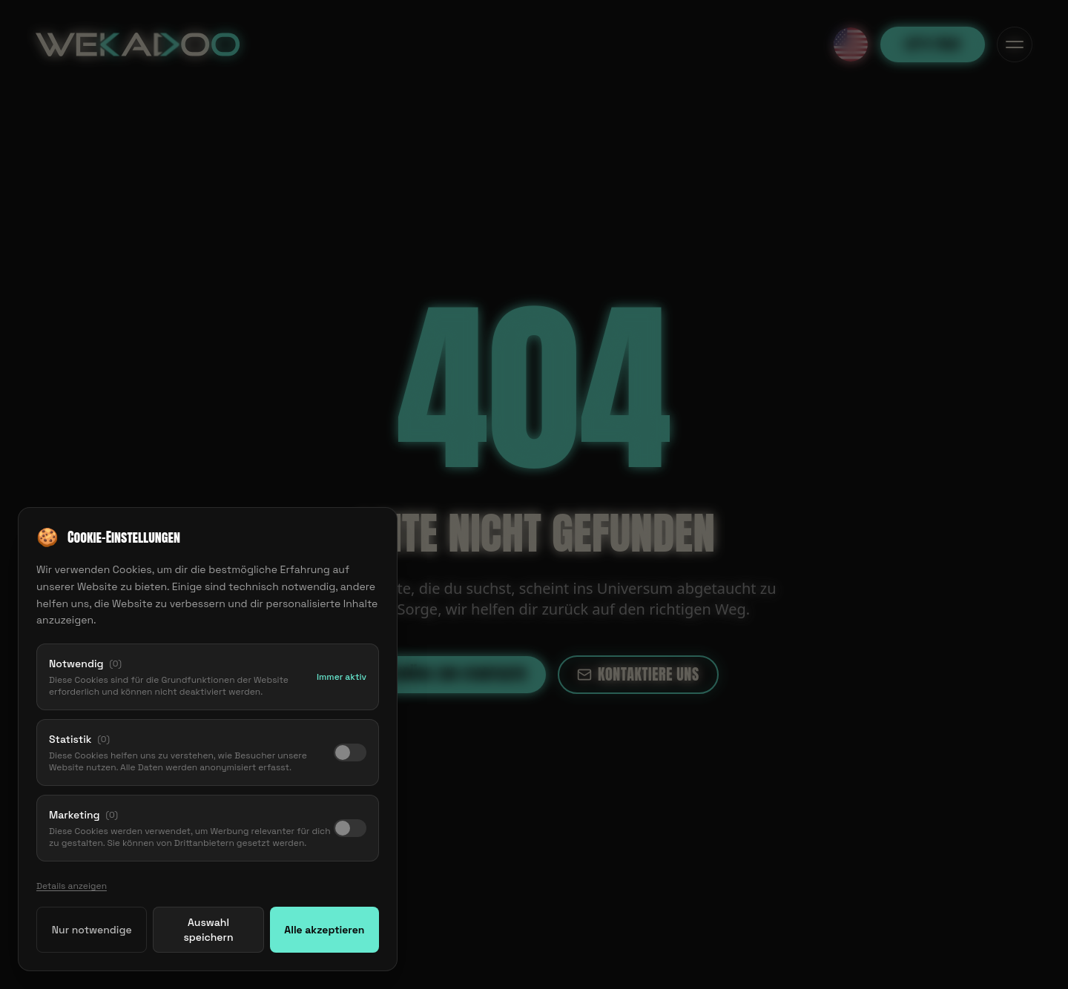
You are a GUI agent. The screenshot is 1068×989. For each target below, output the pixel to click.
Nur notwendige (92, 930)
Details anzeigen (71, 887)
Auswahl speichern (208, 930)
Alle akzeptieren (324, 930)
